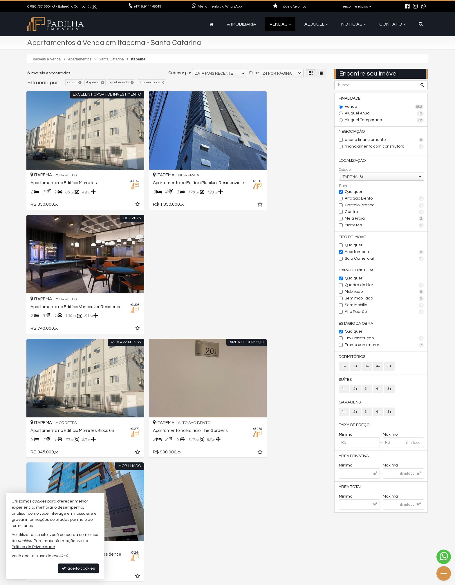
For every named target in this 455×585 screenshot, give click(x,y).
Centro (384, 212)
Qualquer (353, 192)
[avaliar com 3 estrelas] (42, 434)
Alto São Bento (384, 199)
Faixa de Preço (354, 427)
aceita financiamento (384, 140)
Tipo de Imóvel (353, 238)
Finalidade (350, 98)
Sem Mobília (384, 306)
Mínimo (345, 436)
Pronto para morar (384, 346)
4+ (378, 367)
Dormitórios (352, 358)
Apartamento (384, 252)
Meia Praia (384, 219)
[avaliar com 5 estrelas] (54, 434)
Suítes (345, 381)
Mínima (346, 467)
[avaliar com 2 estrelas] (36, 434)
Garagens (350, 404)
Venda (384, 107)
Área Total (350, 489)
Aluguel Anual (384, 113)
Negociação (352, 132)
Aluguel (316, 24)
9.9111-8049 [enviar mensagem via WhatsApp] (147, 6)
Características (357, 271)
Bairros (345, 186)
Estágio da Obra (356, 324)
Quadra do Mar (384, 286)
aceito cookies (78, 568)
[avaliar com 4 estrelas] (48, 434)
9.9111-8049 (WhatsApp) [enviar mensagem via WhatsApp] (163, 544)
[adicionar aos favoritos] (117, 191)
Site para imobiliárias (391, 580)
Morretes (384, 226)
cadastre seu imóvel (155, 565)
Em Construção (384, 339)
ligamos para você (153, 558)
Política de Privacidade (180, 580)
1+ (344, 367)
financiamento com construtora (384, 147)
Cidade (345, 170)
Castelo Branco (384, 206)
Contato (392, 24)
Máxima (390, 467)
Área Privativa (354, 458)
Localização (352, 161)
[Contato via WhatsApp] (443, 557)
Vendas (280, 24)
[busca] (420, 24)
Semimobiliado (384, 299)
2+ (355, 367)
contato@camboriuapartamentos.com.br (176, 551)
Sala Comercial (384, 259)
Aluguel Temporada (384, 120)
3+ (367, 367)
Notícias (353, 24)
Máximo (390, 436)
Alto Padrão (384, 313)
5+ (389, 367)
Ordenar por (179, 73)
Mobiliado (384, 292)
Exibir (254, 73)
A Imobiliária (241, 24)
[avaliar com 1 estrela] (30, 434)
